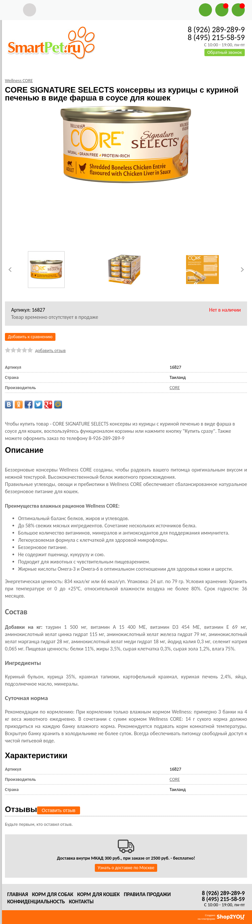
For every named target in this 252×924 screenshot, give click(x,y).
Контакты (81, 901)
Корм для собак (52, 894)
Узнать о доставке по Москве (126, 867)
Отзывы (21, 809)
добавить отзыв (50, 350)
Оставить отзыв (58, 810)
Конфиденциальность (36, 901)
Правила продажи (147, 894)
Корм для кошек (98, 894)
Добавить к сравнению (30, 337)
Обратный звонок (224, 52)
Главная (17, 894)
